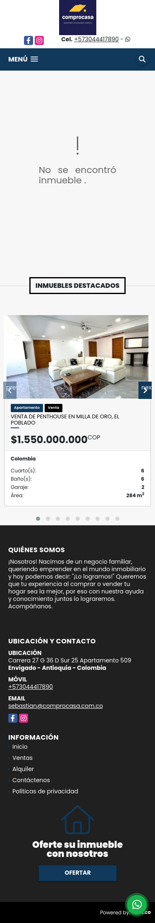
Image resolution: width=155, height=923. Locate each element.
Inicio (20, 747)
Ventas (22, 758)
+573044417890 (96, 39)
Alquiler (23, 769)
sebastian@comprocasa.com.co (55, 706)
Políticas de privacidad (45, 791)
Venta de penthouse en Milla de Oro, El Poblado (65, 419)
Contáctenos (31, 780)
